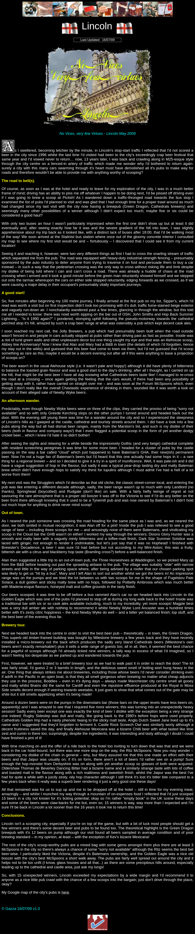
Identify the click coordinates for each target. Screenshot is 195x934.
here (65, 892)
